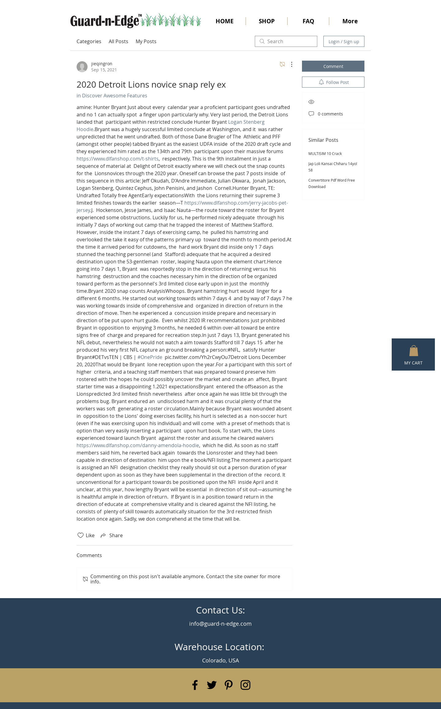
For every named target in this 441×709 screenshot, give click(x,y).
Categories (89, 41)
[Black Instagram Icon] (245, 685)
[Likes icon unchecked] (81, 535)
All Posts (118, 41)
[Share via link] (111, 535)
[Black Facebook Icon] (195, 685)
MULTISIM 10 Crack (325, 153)
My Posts (146, 41)
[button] (413, 350)
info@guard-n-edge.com (220, 623)
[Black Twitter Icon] (211, 685)
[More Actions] (288, 64)
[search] (286, 41)
